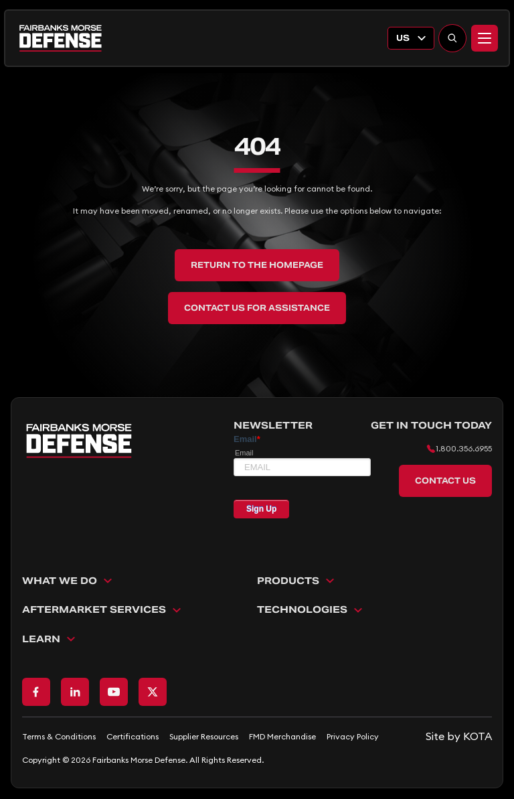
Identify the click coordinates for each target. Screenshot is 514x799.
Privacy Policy (353, 736)
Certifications (132, 736)
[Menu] (484, 38)
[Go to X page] (153, 692)
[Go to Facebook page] (36, 692)
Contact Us (445, 481)
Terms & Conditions (59, 736)
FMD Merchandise (282, 736)
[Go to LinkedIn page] (75, 692)
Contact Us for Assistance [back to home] (257, 308)
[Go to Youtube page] (114, 692)
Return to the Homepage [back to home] (257, 265)
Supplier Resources (203, 736)
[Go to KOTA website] (459, 736)
